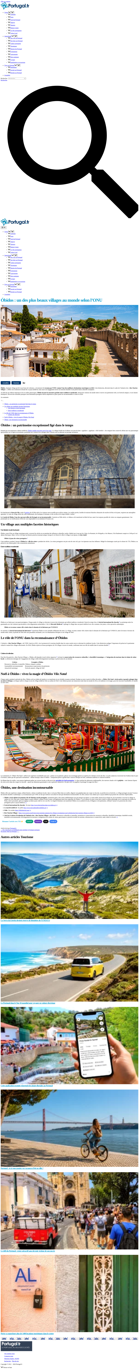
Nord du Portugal (14, 20)
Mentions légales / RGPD (11, 1358)
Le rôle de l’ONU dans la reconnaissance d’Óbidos (19, 413)
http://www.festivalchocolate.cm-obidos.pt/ (43, 805)
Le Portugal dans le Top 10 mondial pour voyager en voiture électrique (28, 1003)
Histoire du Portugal (15, 49)
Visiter (7, 12)
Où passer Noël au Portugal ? (10, 831)
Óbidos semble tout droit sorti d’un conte (40, 430)
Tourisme (16, 383)
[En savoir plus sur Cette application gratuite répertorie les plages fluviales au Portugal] (69, 1085)
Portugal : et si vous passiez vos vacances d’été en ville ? (22, 1168)
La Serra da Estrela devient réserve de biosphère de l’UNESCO (25, 920)
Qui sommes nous (9, 1353)
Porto (10, 17)
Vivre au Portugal (10, 65)
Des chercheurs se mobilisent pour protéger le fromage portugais (20, 830)
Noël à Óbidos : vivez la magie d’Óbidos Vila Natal (19, 417)
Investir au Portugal (15, 70)
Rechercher (7, 1361)
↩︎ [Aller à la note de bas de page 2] (56, 805)
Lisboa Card (12, 33)
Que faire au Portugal (15, 41)
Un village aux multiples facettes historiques (17, 406)
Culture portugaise (14, 43)
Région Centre (13, 28)
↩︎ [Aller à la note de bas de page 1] (26, 802)
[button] (9, 12)
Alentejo (11, 25)
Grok (45, 821)
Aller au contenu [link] (5, 1)
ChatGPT (29, 821)
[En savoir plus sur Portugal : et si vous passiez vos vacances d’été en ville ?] (69, 1168)
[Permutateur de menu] (12, 12)
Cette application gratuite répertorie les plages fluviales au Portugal (27, 1086)
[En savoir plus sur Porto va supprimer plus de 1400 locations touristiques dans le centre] (69, 1333)
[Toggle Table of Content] (2, 401)
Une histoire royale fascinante (16, 408)
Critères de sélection (14, 414)
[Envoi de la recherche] (25, 78)
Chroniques (12, 46)
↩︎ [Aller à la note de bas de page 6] (117, 817)
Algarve (11, 22)
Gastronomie (13, 54)
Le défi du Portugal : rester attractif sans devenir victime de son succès (28, 1251)
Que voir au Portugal (15, 38)
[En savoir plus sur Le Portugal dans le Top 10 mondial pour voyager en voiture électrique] (69, 1003)
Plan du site (15, 1361)
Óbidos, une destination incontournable (15, 419)
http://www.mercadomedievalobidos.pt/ (35, 808)
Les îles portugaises (15, 30)
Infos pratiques (13, 57)
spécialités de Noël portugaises (65, 780)
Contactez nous (8, 1356)
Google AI (53, 821)
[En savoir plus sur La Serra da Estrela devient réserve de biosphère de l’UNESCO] (69, 920)
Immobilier (12, 67)
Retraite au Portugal (15, 73)
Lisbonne (12, 14)
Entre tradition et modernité (16, 410)
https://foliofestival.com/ (22, 810)
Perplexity (38, 821)
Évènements (12, 51)
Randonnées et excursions (16, 62)
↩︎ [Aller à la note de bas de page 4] (30, 810)
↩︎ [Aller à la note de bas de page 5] (94, 813)
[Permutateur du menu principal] (3, 227)
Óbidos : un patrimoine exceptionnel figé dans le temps (20, 404)
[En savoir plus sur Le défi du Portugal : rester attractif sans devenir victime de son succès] (69, 1251)
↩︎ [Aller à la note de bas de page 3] (47, 808)
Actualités (7, 75)
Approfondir (9, 36)
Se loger (11, 60)
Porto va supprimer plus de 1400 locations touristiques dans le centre (27, 1333)
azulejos (27, 512)
